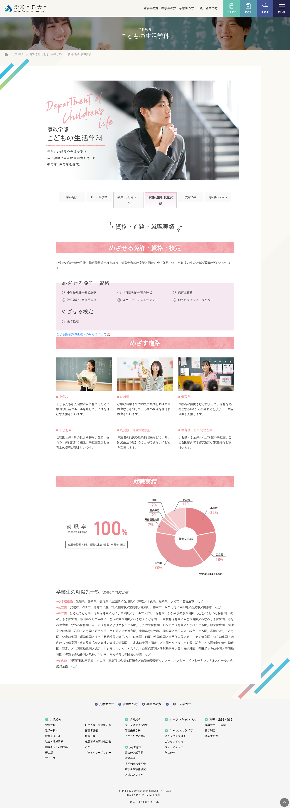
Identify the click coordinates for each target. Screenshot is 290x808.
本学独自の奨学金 (135, 763)
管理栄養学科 (133, 730)
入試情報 (135, 747)
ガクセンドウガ (174, 741)
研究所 (49, 752)
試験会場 (130, 758)
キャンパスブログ (175, 736)
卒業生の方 (186, 8)
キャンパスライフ (181, 730)
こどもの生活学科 (135, 736)
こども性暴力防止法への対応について (81, 334)
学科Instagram (218, 197)
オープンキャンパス (182, 719)
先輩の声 (191, 197)
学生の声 (170, 752)
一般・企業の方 (207, 8)
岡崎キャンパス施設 (56, 747)
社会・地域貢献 (54, 741)
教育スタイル (53, 736)
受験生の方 (151, 8)
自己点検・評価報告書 (98, 725)
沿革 (87, 747)
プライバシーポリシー (98, 752)
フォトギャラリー (175, 747)
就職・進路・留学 (221, 719)
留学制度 (210, 730)
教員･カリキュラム (128, 200)
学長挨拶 (50, 725)
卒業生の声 (211, 736)
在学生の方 (168, 8)
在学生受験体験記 (135, 769)
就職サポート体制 (215, 725)
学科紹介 (19, 54)
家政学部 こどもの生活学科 (46, 54)
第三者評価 (91, 730)
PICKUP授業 (99, 197)
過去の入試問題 (134, 752)
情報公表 (90, 736)
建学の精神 (51, 730)
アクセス (50, 758)
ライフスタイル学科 (136, 725)
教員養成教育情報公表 (98, 741)
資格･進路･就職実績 (161, 200)
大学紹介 (55, 719)
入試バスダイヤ (134, 774)
